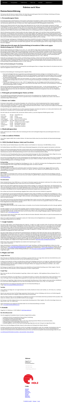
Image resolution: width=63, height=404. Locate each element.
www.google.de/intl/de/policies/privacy (11, 304)
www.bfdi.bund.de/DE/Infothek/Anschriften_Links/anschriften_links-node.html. (17, 331)
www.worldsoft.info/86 (5, 177)
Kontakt (26, 394)
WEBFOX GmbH (28, 401)
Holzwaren (27, 391)
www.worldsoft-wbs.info (13, 212)
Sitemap (34, 401)
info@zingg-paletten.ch (26, 310)
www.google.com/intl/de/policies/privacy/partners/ (20, 246)
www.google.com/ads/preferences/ (38, 248)
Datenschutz (27, 397)
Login (38, 401)
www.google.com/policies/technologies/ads (17, 247)
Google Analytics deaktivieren (7, 243)
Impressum (27, 395)
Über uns (27, 393)
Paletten (26, 390)
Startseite (27, 389)
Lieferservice (28, 392)
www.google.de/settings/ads (47, 247)
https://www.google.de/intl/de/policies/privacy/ (14, 284)
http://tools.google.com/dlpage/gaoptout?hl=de (45, 239)
